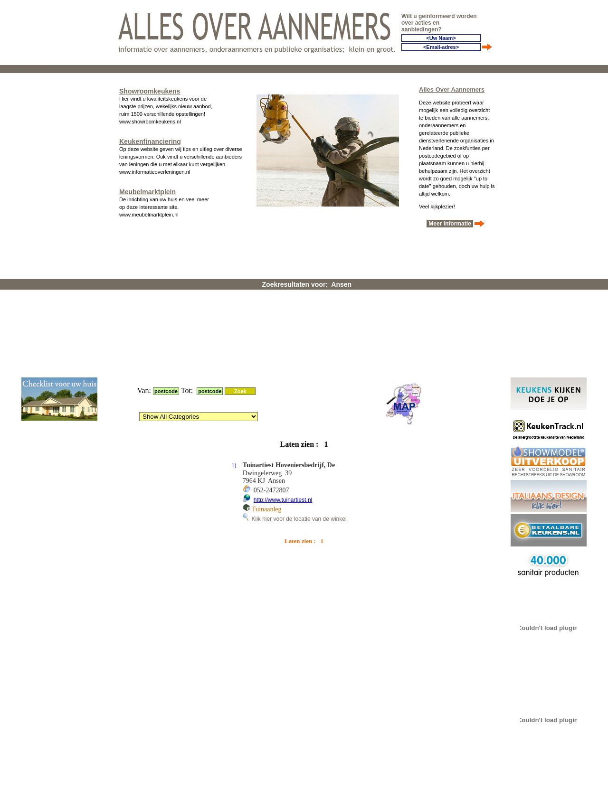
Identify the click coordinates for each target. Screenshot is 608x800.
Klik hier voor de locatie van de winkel (295, 394)
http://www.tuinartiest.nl (283, 375)
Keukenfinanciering (150, 138)
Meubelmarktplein (147, 189)
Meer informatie (450, 220)
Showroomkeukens (149, 88)
